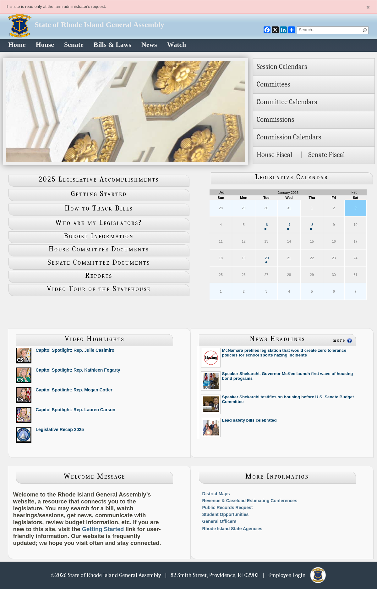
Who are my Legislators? (98, 223)
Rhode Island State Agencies (232, 528)
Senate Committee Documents (99, 262)
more (339, 340)
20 (267, 260)
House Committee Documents (99, 249)
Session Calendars (282, 67)
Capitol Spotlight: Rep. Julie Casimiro (75, 350)
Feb (355, 192)
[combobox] (330, 29)
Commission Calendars (289, 137)
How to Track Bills (99, 208)
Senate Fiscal (326, 155)
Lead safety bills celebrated (249, 420)
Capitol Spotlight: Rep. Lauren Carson (76, 409)
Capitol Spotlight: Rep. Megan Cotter (74, 389)
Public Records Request (227, 507)
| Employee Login (294, 574)
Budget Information (99, 236)
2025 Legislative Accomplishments (99, 179)
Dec (222, 192)
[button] (364, 30)
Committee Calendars (287, 102)
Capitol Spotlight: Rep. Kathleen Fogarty (78, 370)
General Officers (219, 521)
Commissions (275, 119)
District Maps (216, 493)
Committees (273, 84)
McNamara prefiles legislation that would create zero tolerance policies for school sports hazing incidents (284, 352)
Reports (98, 276)
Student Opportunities (225, 514)
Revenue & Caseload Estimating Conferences (250, 500)
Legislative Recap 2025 (60, 429)
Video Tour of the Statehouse (99, 289)
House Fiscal (274, 155)
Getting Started (99, 194)
